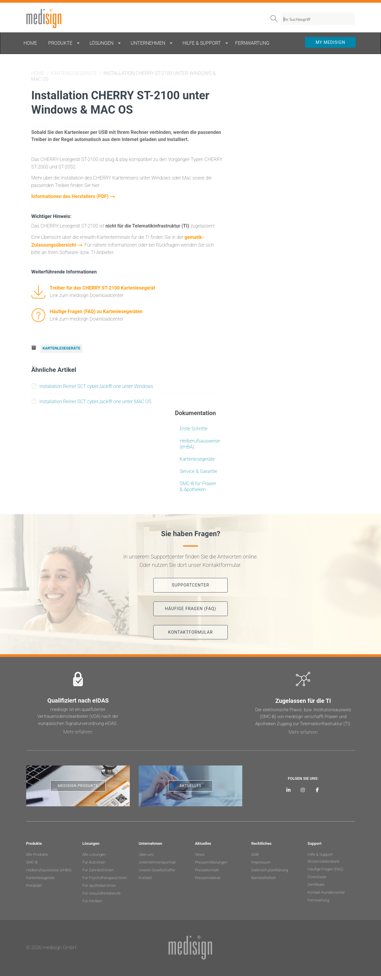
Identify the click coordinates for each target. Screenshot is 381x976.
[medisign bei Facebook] (317, 788)
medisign (51, 18)
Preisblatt (34, 884)
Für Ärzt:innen (94, 861)
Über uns (146, 853)
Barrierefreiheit (263, 876)
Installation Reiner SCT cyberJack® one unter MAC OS (91, 400)
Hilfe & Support (320, 853)
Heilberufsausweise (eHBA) (49, 868)
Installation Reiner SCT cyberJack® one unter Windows (92, 385)
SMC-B (32, 861)
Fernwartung (318, 898)
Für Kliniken (92, 899)
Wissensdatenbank (323, 860)
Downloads (316, 875)
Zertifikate (315, 883)
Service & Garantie (198, 470)
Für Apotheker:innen (99, 884)
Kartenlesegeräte (74, 73)
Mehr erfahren (78, 730)
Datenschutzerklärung (269, 868)
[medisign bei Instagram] (302, 788)
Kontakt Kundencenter (326, 891)
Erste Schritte (193, 427)
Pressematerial (207, 876)
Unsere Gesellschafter (157, 868)
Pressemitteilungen (211, 861)
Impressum (261, 861)
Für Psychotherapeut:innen (104, 876)
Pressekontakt (207, 868)
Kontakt (145, 876)
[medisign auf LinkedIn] (288, 788)
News (199, 853)
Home (38, 73)
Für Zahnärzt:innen (98, 868)
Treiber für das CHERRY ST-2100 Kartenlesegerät (102, 287)
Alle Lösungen (94, 853)
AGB (255, 853)
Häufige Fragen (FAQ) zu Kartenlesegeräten (96, 310)
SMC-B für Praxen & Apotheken (198, 485)
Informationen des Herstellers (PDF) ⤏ (73, 196)
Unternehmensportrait (157, 861)
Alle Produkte (37, 853)
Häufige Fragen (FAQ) (325, 867)
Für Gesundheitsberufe (101, 892)
